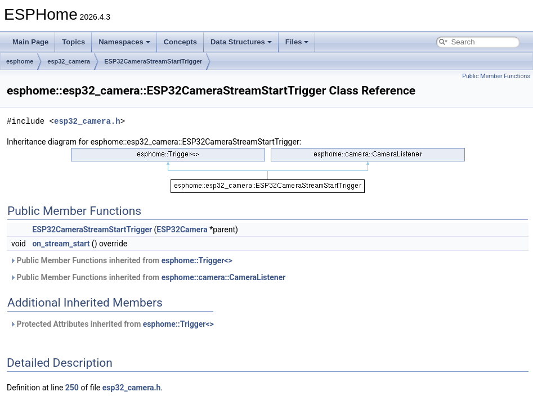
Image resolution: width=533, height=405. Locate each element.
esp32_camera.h (87, 121)
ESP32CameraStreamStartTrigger (153, 61)
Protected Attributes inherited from (112, 324)
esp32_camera (68, 61)
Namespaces (124, 42)
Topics (73, 42)
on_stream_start (60, 243)
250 (72, 387)
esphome (19, 61)
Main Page (30, 42)
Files (297, 42)
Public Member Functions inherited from (121, 260)
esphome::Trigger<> (197, 260)
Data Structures (241, 42)
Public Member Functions (496, 76)
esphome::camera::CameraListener (224, 277)
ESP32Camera (181, 229)
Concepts (180, 42)
